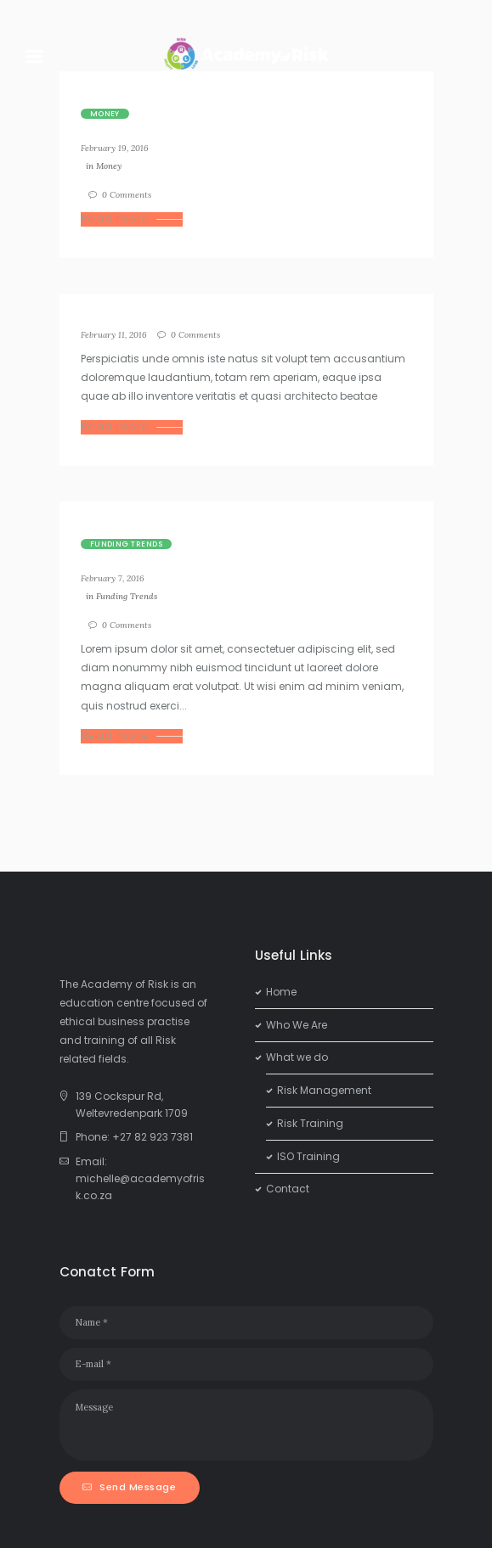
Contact (287, 1188)
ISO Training (308, 1156)
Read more (115, 219)
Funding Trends (126, 544)
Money (105, 114)
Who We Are (296, 1025)
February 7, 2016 (112, 578)
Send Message (137, 1487)
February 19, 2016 (115, 148)
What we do (297, 1057)
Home (281, 991)
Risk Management (324, 1090)
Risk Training (310, 1123)
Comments (126, 194)
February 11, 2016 (114, 334)
